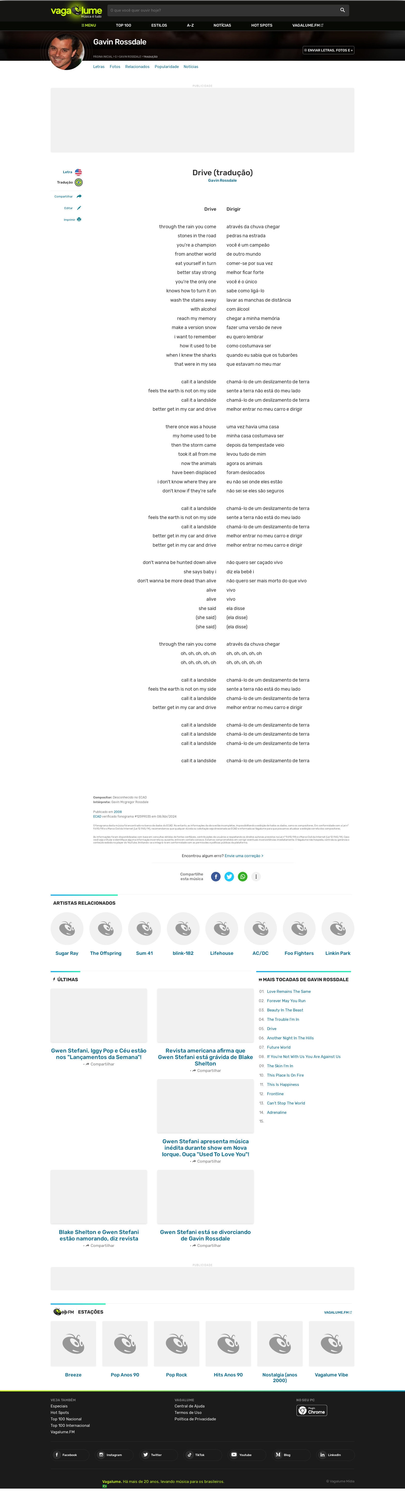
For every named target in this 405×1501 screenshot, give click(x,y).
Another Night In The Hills (290, 1038)
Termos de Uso (188, 1412)
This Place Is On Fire (285, 1075)
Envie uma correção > (244, 856)
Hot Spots (261, 25)
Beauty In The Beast (285, 1010)
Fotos (115, 66)
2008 (118, 812)
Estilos (159, 25)
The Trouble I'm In (283, 1019)
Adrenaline (276, 1112)
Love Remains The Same (289, 991)
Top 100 (123, 25)
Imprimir (69, 220)
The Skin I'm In (280, 1066)
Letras (99, 66)
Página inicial (103, 56)
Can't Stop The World (286, 1103)
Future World (279, 1047)
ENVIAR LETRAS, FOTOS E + (330, 50)
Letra (72, 172)
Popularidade (167, 66)
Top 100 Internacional (70, 1425)
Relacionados (137, 66)
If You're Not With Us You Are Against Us (304, 1056)
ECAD (97, 816)
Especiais (59, 1406)
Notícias (222, 25)
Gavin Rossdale (119, 42)
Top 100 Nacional (66, 1419)
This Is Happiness (283, 1084)
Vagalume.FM (306, 25)
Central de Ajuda (190, 1406)
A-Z (190, 25)
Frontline (275, 1094)
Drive (271, 1028)
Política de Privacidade (195, 1419)
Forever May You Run (286, 1001)
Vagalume (76, 10)
